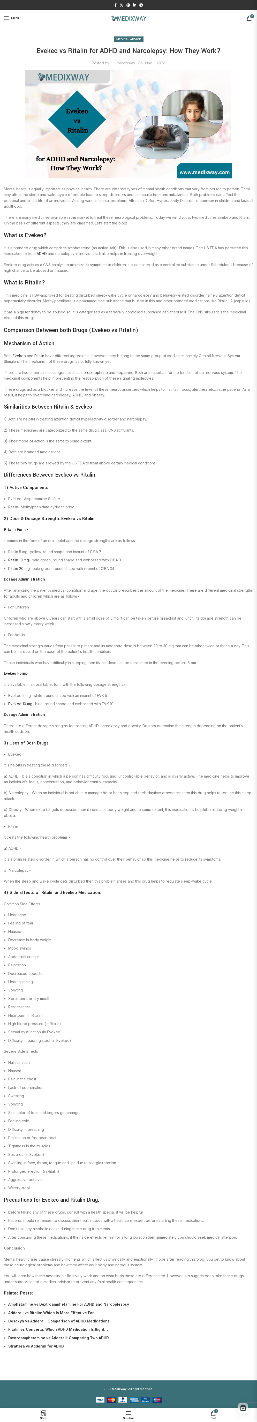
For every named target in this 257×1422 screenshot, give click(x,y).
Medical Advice (128, 39)
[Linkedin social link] (135, 5)
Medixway (126, 63)
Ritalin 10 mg (18, 560)
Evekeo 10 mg (20, 704)
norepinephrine (94, 372)
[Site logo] (128, 18)
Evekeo (19, 355)
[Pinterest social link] (128, 5)
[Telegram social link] (141, 5)
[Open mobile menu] (12, 18)
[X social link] (121, 5)
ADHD (42, 253)
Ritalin (39, 355)
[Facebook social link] (115, 5)
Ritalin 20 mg (19, 568)
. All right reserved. (132, 1389)
